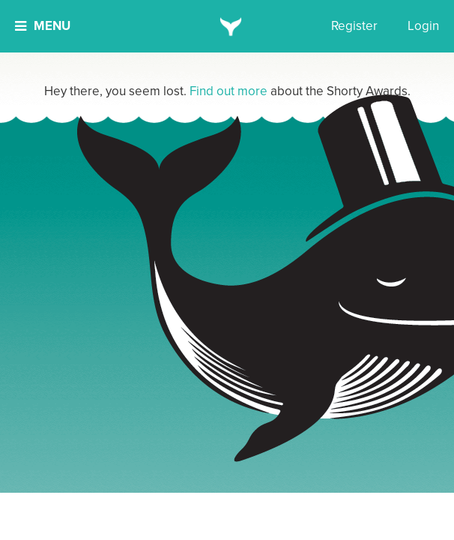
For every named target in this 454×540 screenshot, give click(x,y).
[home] (227, 26)
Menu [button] (42, 26)
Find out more (228, 91)
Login (423, 26)
